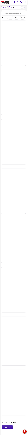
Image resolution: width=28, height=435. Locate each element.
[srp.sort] (4, 18)
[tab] (8, 48)
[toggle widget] (25, 432)
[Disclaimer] (3, 349)
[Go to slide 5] (17, 37)
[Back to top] (7, 427)
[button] (14, 3)
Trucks (10, 18)
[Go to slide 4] (15, 37)
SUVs (16, 18)
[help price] (3, 52)
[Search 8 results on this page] (13, 13)
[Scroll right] (25, 8)
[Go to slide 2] (11, 37)
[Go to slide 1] (9, 37)
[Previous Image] (3, 30)
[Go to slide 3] (13, 37)
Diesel (22, 18)
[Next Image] (24, 30)
